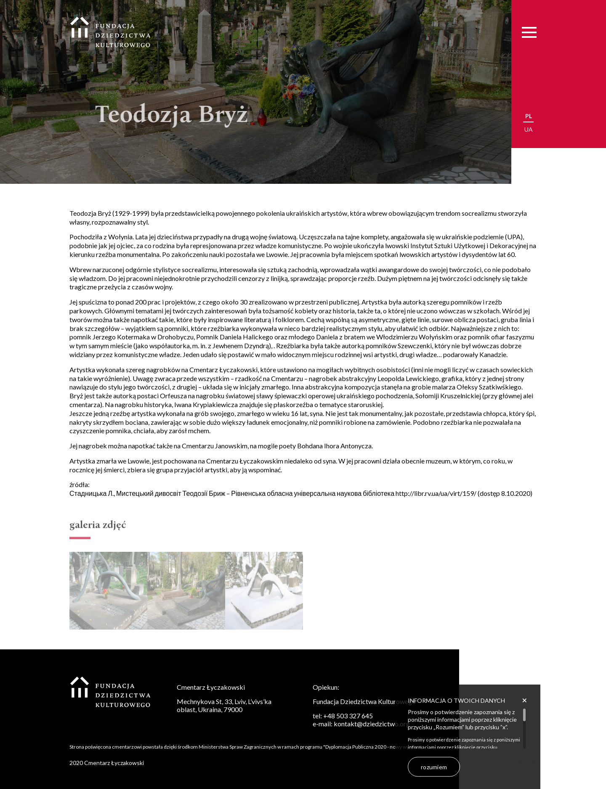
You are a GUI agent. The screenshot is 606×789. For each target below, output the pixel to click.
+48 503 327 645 (348, 716)
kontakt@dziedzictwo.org (372, 724)
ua (528, 129)
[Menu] (529, 32)
